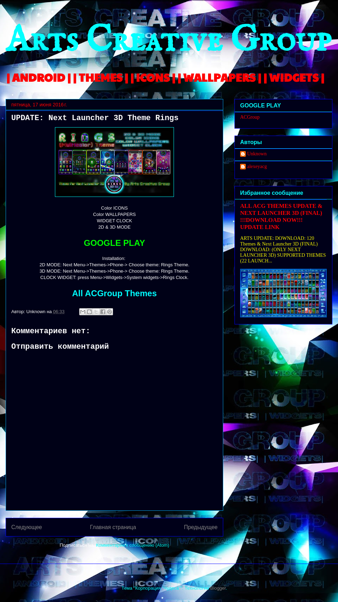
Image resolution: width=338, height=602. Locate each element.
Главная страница (113, 527)
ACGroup (249, 117)
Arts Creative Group (168, 41)
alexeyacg (257, 166)
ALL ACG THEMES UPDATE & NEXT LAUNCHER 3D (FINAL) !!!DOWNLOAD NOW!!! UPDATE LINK (281, 216)
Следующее (26, 527)
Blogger (218, 588)
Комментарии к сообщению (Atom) (132, 545)
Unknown (257, 153)
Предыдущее (201, 527)
